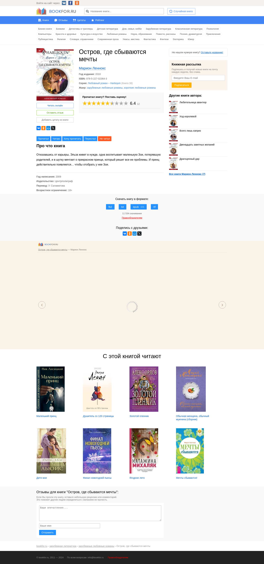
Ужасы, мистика (131, 39)
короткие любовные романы (140, 87)
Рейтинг (99, 20)
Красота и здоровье (66, 34)
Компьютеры (45, 34)
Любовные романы (117, 34)
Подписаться (181, 85)
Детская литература (107, 28)
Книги (46, 20)
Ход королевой (182, 116)
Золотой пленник (139, 416)
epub (138, 206)
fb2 (110, 206)
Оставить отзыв (55, 112)
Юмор (191, 39)
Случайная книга (183, 11)
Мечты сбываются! (186, 477)
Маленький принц (46, 416)
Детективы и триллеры (81, 28)
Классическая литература (188, 28)
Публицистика (45, 39)
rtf (154, 206)
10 (126, 103)
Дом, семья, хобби (132, 28)
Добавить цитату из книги (55, 120)
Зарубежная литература (158, 28)
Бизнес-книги (45, 28)
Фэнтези (164, 39)
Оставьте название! (212, 52)
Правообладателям (118, 557)
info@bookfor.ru (96, 557)
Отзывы (63, 20)
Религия (61, 39)
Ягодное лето (137, 477)
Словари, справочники (81, 39)
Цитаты (81, 20)
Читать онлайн (55, 105)
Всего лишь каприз (185, 130)
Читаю (56, 138)
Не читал (105, 138)
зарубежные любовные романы (105, 87)
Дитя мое (41, 477)
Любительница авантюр (187, 102)
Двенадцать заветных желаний (191, 144)
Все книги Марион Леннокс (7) (187, 174)
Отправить (48, 532)
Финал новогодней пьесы (97, 477)
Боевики (60, 28)
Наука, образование (141, 34)
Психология (212, 28)
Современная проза (108, 39)
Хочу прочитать (72, 138)
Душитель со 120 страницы (98, 416)
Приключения (213, 34)
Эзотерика (178, 39)
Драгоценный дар (184, 158)
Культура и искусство (91, 34)
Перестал (90, 138)
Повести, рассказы (166, 34)
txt (122, 206)
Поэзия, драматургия (191, 34)
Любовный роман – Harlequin (104, 83)
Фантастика (150, 39)
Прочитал (43, 138)
